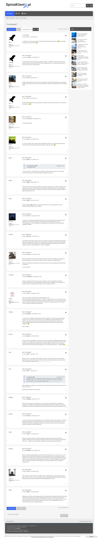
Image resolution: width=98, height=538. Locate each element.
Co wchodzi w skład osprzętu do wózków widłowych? (82, 74)
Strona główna (10, 521)
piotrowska (11, 124)
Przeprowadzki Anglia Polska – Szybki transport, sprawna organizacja (83, 63)
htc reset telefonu (26, 267)
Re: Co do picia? (26, 55)
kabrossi (11, 221)
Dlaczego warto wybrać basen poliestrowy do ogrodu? (82, 80)
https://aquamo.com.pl (47, 500)
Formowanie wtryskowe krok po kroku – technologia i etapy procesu (82, 46)
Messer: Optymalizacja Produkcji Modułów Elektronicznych (82, 35)
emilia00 (11, 62)
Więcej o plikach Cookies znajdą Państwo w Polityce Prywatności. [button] (42, 537)
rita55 (10, 298)
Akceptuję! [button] (91, 536)
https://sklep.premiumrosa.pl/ (59, 455)
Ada (10, 42)
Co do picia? (12, 24)
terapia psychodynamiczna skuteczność (31, 389)
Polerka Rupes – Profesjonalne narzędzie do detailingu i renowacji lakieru (82, 57)
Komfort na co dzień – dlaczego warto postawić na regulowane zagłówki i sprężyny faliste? (83, 85)
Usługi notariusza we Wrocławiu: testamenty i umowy (82, 52)
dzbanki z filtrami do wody (31, 477)
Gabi (10, 83)
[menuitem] (17, 13)
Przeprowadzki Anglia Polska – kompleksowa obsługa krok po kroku (82, 69)
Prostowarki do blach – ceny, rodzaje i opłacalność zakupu (82, 40)
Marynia (11, 259)
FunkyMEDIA (17, 528)
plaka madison (25, 326)
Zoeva (10, 476)
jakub (10, 144)
